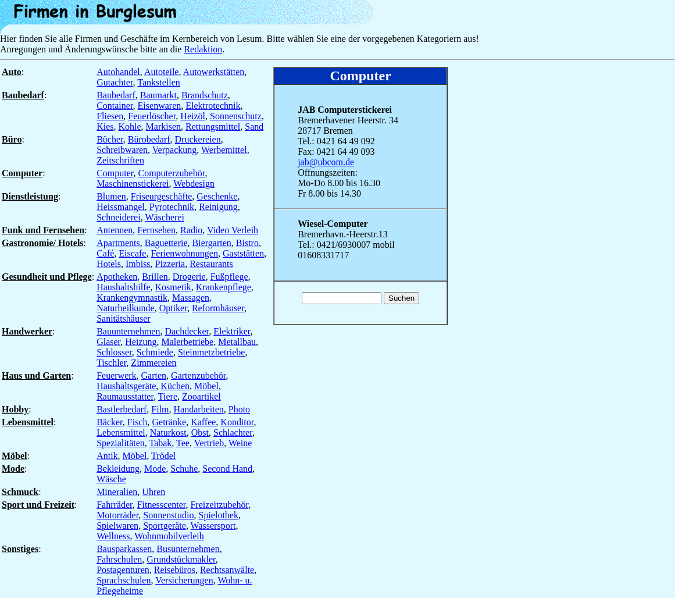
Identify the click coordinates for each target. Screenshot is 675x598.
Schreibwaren (122, 150)
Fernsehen (156, 230)
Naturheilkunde (126, 308)
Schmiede (155, 352)
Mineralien (117, 492)
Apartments (118, 243)
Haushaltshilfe (123, 287)
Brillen (154, 277)
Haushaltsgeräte (126, 386)
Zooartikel (201, 396)
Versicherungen (184, 580)
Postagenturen (123, 570)
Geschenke (217, 196)
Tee (183, 443)
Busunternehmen (187, 549)
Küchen (175, 386)
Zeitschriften (120, 160)
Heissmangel (121, 207)
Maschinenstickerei (133, 183)
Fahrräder (115, 505)
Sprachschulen (124, 580)
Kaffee (203, 422)
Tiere (167, 396)
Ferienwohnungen (184, 253)
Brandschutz (204, 95)
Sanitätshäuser (123, 318)
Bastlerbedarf (122, 409)
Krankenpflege (223, 287)
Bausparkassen (124, 549)
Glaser (108, 342)
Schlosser (114, 352)
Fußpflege (229, 277)
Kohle (129, 126)
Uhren (153, 492)
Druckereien (198, 139)
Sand (254, 126)
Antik (107, 456)
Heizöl (192, 116)
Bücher (110, 139)
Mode (155, 469)
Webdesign (194, 183)
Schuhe (184, 469)
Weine (240, 443)
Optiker (173, 308)
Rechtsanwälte (227, 570)
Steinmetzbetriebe (211, 352)
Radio (191, 230)
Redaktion (203, 49)
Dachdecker (187, 331)
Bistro (247, 243)
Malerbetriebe (187, 342)
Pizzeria (170, 264)
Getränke (169, 422)
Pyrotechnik (171, 207)
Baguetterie (166, 243)
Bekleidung (118, 469)
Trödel (163, 456)
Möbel (206, 386)
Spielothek (218, 515)
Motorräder (117, 515)
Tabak (160, 443)
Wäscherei (164, 217)
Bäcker (110, 422)
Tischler (111, 363)
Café (105, 253)
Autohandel (118, 72)
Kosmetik (173, 287)
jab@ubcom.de (326, 162)
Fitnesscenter (161, 505)
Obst (200, 432)
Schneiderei (119, 217)
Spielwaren (117, 526)
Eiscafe (132, 253)
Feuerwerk (116, 375)
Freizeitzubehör (219, 505)
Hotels (109, 264)
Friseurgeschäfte (161, 196)
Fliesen (110, 116)
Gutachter (115, 82)
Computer (115, 173)
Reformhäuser (218, 308)
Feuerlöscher (152, 116)
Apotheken (117, 277)
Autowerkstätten (214, 72)
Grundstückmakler (181, 559)
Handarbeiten (199, 409)
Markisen (163, 126)
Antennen (115, 230)
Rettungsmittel (212, 126)
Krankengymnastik (132, 297)
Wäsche (111, 479)
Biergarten (211, 243)
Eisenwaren (159, 106)
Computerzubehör (171, 173)
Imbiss (138, 264)
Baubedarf (116, 95)
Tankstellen (158, 82)
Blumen (111, 196)
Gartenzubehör (198, 375)
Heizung (140, 342)
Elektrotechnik (212, 106)
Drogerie (189, 277)
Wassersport (213, 526)
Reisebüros (174, 570)
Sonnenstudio (168, 515)
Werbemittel (224, 150)
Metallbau (237, 342)
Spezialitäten (121, 443)
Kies (105, 126)
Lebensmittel (121, 432)
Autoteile (161, 72)
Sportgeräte (164, 526)
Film (160, 409)
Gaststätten (243, 253)
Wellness (113, 536)
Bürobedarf (149, 139)
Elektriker (231, 331)
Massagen (190, 297)
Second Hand (227, 469)
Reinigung (218, 207)
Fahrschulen (119, 559)
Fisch (137, 422)
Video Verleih (232, 230)
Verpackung (174, 150)
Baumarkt (158, 95)
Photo (239, 409)
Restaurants (211, 264)
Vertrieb (209, 443)
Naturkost (168, 432)
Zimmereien (153, 363)
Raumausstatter (125, 396)
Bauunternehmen (128, 331)
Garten (154, 375)
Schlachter (232, 432)
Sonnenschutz (236, 116)
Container (115, 106)
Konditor (236, 422)
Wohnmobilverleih (169, 536)
